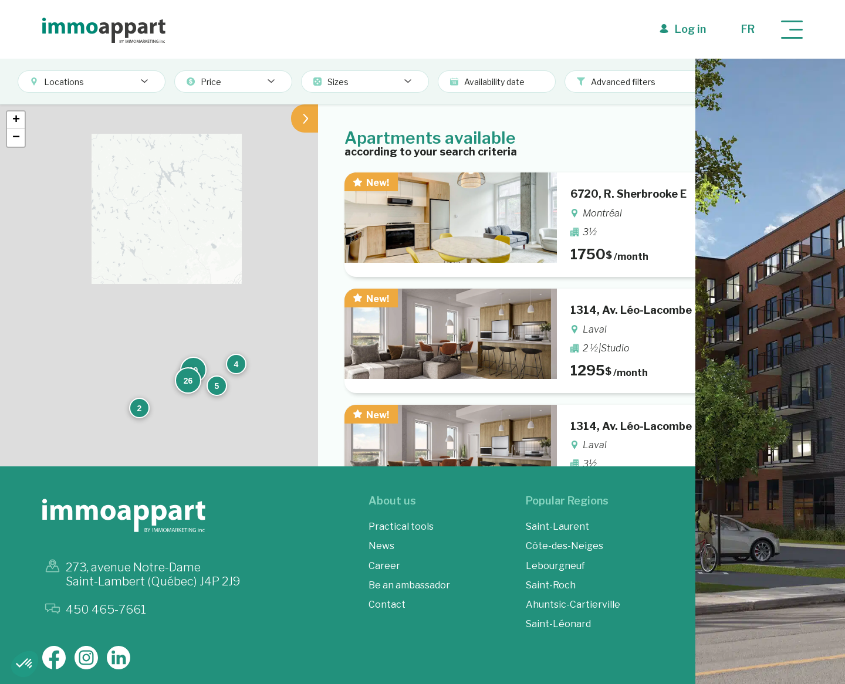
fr (748, 29)
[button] (376, 226)
